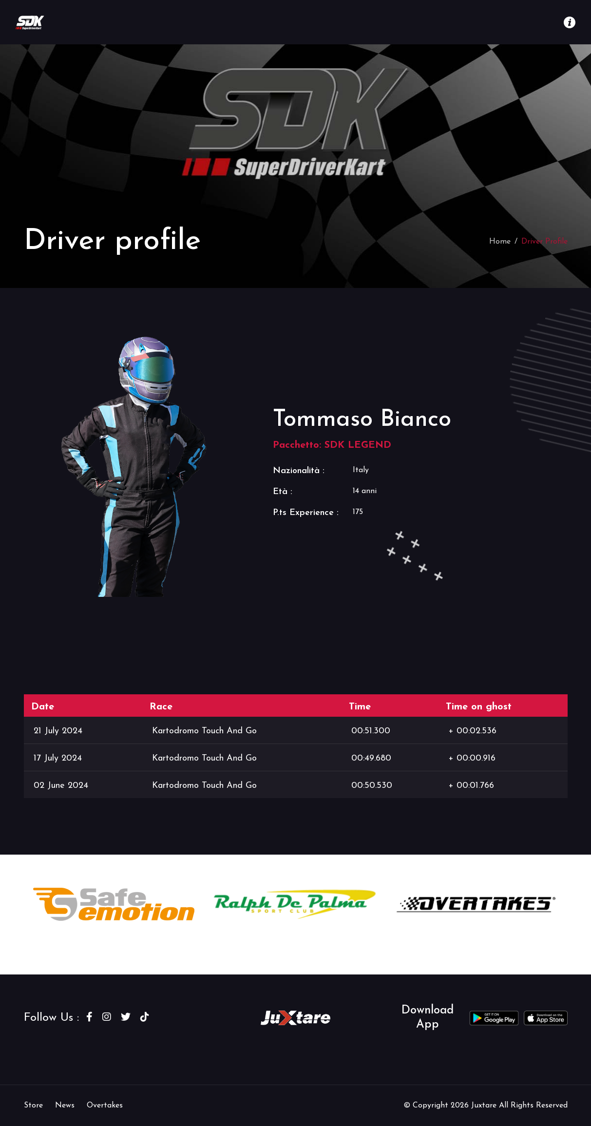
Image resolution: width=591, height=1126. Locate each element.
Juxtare (485, 1105)
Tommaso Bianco (362, 420)
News (65, 1105)
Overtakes (105, 1105)
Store (33, 1105)
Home (500, 242)
